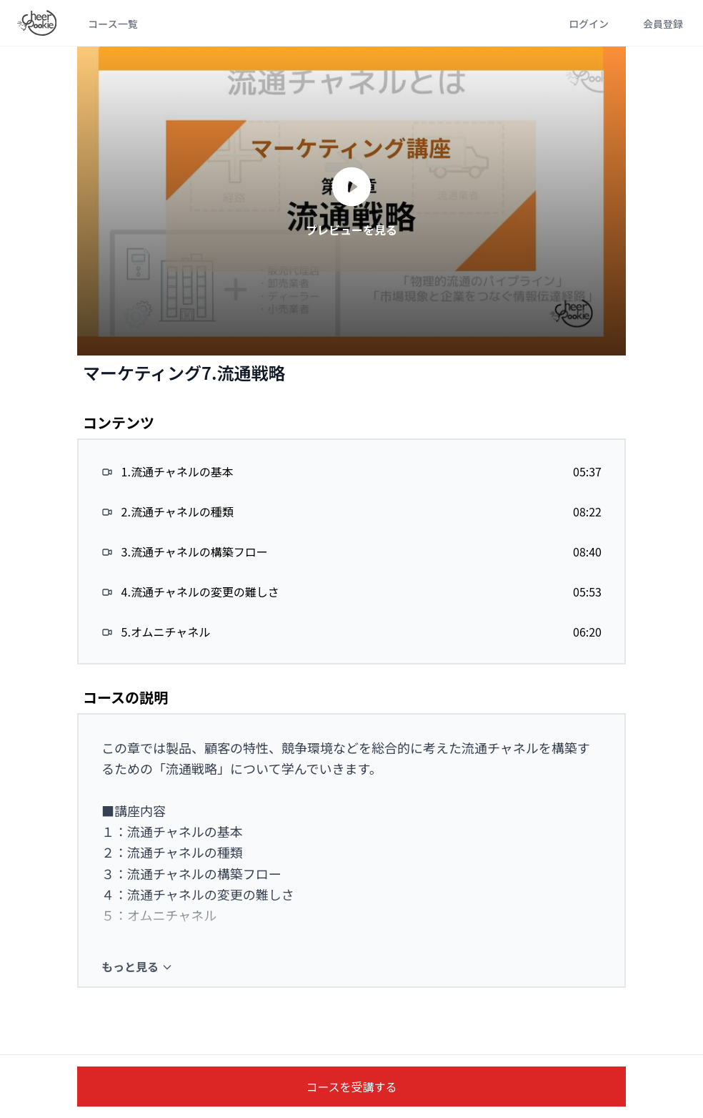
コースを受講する (351, 1086)
